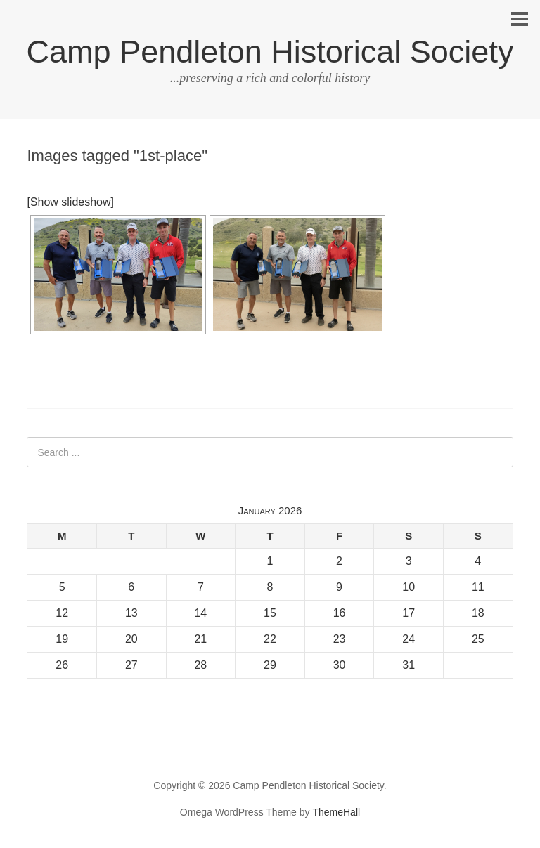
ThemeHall (336, 812)
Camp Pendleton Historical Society (270, 52)
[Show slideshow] (70, 202)
